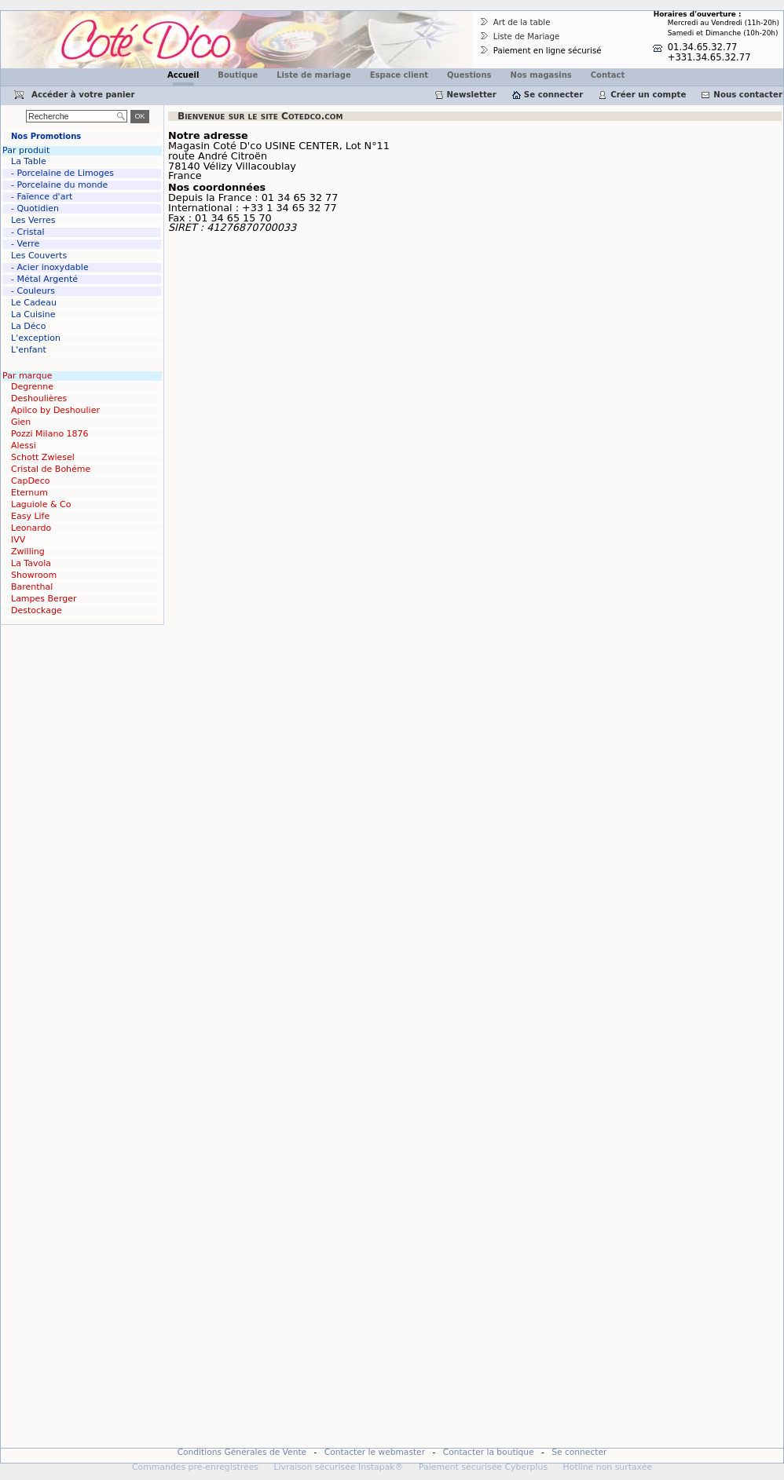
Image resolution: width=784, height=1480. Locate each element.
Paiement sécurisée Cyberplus (483, 1467)
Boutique (238, 75)
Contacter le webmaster (374, 1452)
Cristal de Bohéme (50, 469)
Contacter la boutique (488, 1452)
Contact (608, 75)
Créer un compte (648, 94)
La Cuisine (33, 314)
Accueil (183, 75)
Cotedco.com (34, 16)
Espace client (399, 75)
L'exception (35, 338)
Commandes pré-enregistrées (195, 1467)
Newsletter (471, 94)
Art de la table (522, 22)
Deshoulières (39, 398)
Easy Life (30, 516)
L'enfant (28, 350)
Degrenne (32, 387)
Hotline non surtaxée (608, 1467)
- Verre (25, 244)
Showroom (34, 575)
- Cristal (28, 232)
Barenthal (32, 587)
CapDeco (30, 481)
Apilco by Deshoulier (55, 410)
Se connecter (553, 94)
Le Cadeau (34, 303)
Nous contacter (747, 94)
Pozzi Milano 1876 (50, 434)
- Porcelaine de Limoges (62, 173)
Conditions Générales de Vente (242, 1452)
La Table (28, 161)
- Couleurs (33, 291)
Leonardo (31, 528)
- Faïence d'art (41, 197)
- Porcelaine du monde (59, 185)
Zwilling (28, 551)
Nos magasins (541, 75)
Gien (21, 422)
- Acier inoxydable (50, 267)
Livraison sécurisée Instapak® (338, 1467)
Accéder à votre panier (83, 94)
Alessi (23, 445)
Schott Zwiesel (43, 457)
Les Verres (33, 220)
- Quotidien (35, 208)
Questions (469, 75)
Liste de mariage (313, 75)
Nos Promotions (46, 136)
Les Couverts (39, 255)
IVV (18, 540)
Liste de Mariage (526, 36)
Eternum (29, 493)
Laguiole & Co (41, 504)
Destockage (36, 610)
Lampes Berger (43, 599)
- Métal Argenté (44, 279)
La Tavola (31, 563)
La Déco (28, 326)
